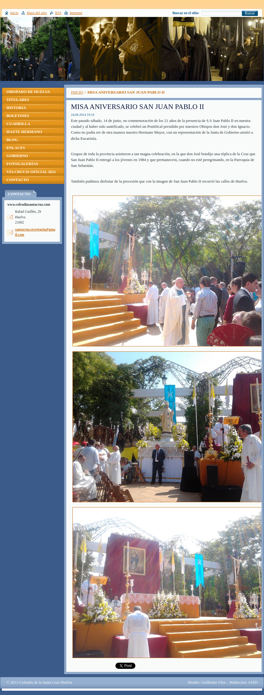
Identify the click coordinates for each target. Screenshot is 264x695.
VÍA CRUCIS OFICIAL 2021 (31, 172)
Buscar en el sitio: (186, 13)
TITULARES (17, 100)
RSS (58, 13)
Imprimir (76, 13)
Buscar (250, 13)
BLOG (12, 140)
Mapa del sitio (37, 13)
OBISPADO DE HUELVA (28, 92)
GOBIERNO (17, 156)
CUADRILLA (18, 124)
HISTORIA (16, 108)
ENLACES (15, 148)
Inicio (14, 13)
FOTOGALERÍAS (22, 164)
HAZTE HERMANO (24, 132)
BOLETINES (17, 116)
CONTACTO (17, 180)
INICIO (77, 92)
